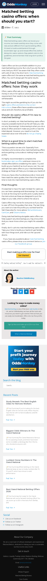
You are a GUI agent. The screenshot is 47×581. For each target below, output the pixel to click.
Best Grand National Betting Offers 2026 (23, 490)
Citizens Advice (20, 213)
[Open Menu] (43, 4)
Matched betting (36, 73)
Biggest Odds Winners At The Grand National (20, 432)
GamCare (5, 213)
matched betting (37, 239)
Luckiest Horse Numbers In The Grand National (21, 461)
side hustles (34, 309)
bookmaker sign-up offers (12, 161)
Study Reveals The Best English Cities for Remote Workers (21, 402)
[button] (23, 255)
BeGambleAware (34, 210)
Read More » (10, 420)
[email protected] (25, 563)
